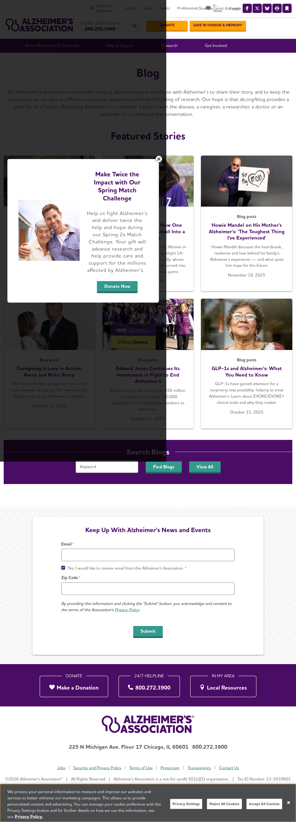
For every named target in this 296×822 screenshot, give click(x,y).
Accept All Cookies (264, 804)
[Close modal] (257, 351)
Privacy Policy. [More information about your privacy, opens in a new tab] (29, 816)
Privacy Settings (186, 804)
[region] (148, 803)
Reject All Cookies (224, 804)
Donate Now (199, 454)
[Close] (289, 802)
